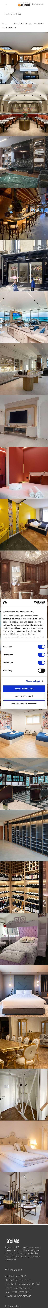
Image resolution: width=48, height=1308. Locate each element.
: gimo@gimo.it (22, 1296)
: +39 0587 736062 (23, 1288)
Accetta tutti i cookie (24, 689)
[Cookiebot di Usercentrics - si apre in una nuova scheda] (34, 602)
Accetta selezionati (24, 696)
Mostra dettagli (33, 681)
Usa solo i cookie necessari (24, 703)
